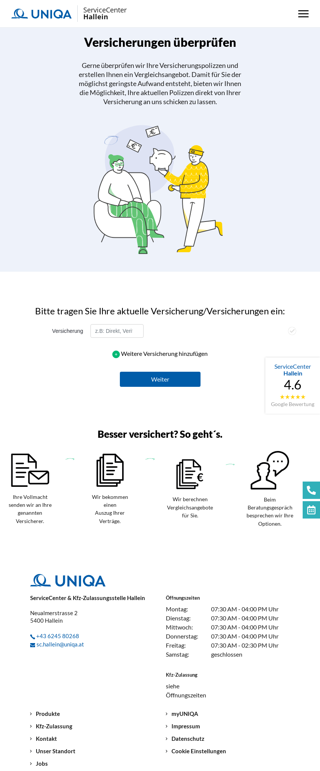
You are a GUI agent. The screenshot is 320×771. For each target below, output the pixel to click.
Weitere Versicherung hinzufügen (164, 353)
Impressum (185, 726)
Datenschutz (187, 739)
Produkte (48, 714)
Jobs (42, 763)
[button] (160, 379)
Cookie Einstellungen (198, 751)
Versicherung (67, 331)
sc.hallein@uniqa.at (60, 644)
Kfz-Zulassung (54, 726)
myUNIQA (184, 714)
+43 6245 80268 (57, 635)
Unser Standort (55, 751)
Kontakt (46, 739)
